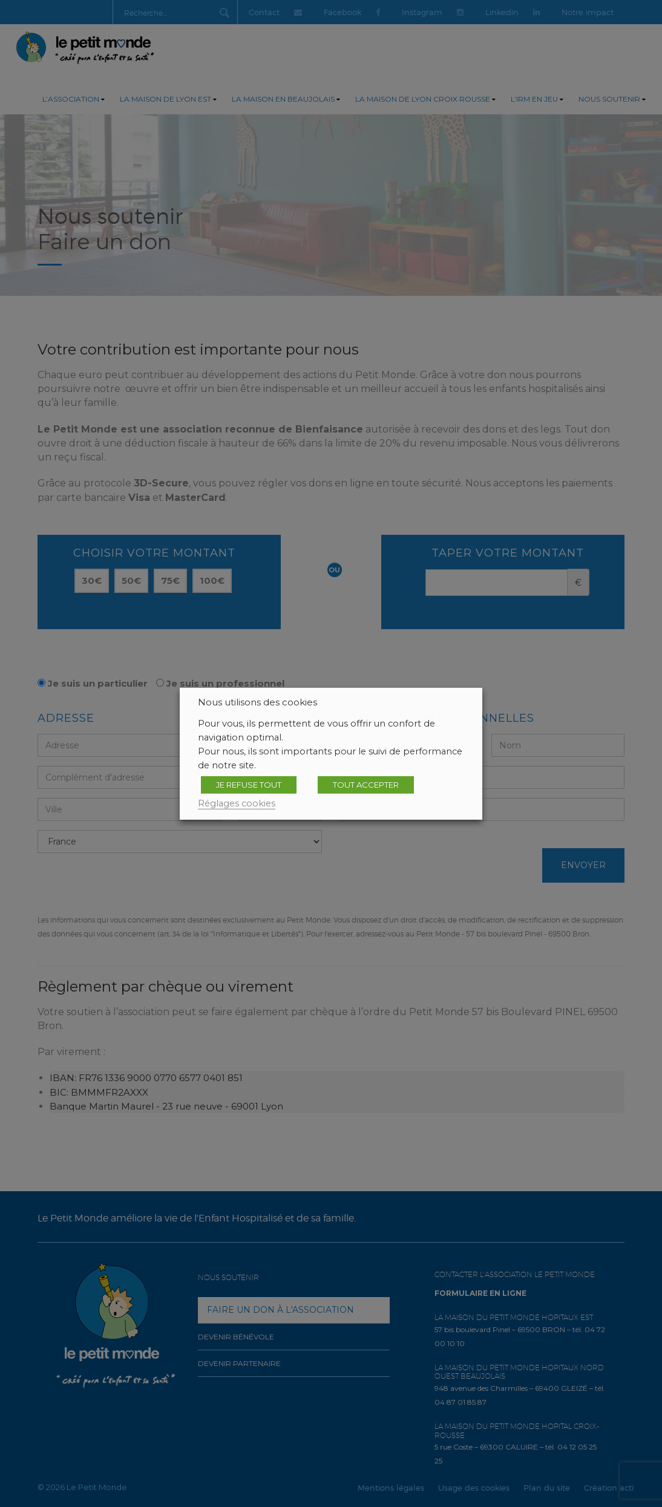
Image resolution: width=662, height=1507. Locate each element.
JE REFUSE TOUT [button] (248, 784)
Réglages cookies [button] (236, 802)
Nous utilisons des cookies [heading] (257, 701)
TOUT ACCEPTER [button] (366, 784)
